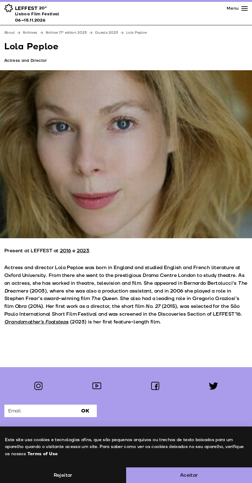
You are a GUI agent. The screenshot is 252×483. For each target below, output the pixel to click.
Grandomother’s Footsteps (36, 321)
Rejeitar (63, 475)
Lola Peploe (136, 32)
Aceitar (189, 475)
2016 (65, 250)
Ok (85, 410)
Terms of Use (42, 454)
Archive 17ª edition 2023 (66, 32)
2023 (83, 250)
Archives (30, 32)
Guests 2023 (106, 32)
